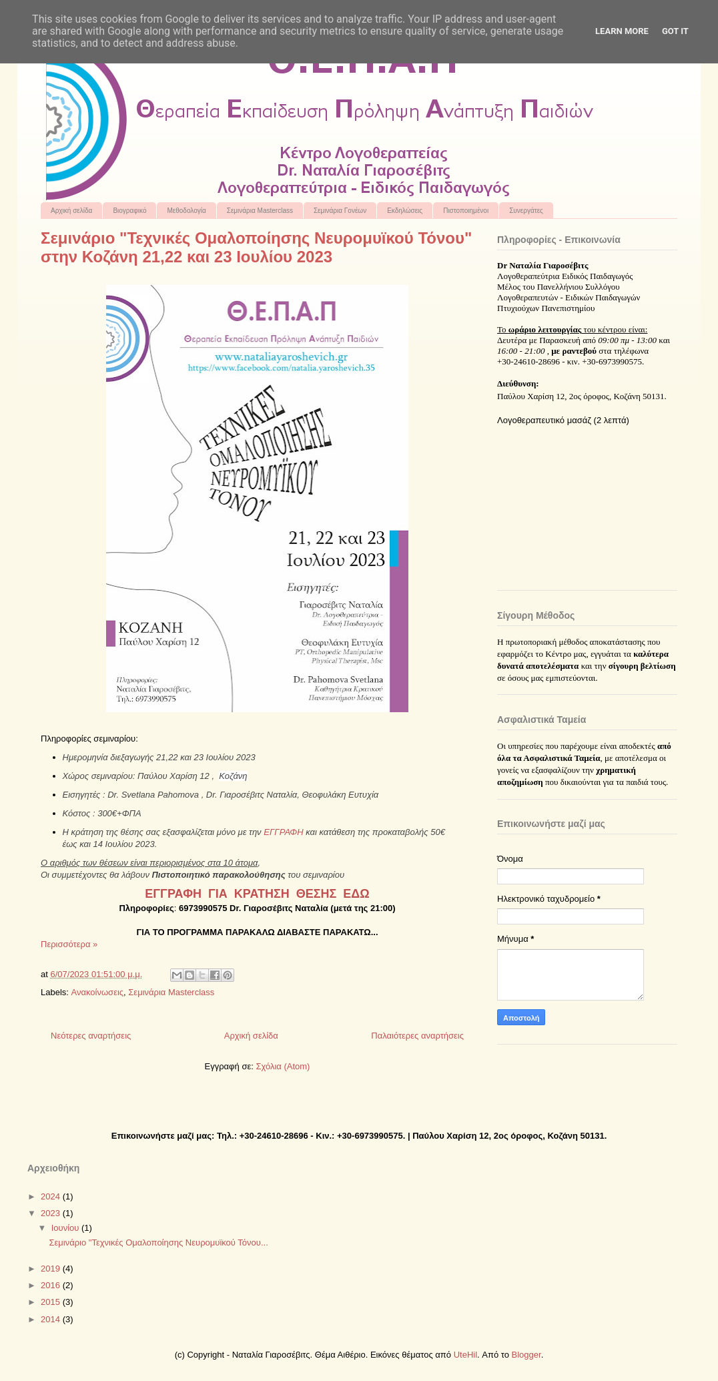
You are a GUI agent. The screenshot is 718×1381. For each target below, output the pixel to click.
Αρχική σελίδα (71, 210)
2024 (52, 1196)
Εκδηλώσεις (404, 210)
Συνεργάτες (526, 210)
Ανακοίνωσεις (97, 992)
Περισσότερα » (69, 944)
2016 (52, 1285)
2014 (52, 1319)
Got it (675, 31)
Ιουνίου (66, 1228)
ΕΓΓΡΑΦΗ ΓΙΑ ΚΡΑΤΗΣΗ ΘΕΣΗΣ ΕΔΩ (257, 893)
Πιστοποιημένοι (465, 210)
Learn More (622, 31)
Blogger (526, 1355)
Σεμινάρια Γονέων (340, 210)
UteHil (465, 1355)
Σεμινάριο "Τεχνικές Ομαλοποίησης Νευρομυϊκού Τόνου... (158, 1242)
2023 (52, 1213)
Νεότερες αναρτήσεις (91, 1036)
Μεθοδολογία (186, 210)
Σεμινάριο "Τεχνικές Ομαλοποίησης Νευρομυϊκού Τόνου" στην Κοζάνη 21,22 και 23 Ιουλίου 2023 (256, 247)
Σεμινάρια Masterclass (260, 210)
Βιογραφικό (129, 210)
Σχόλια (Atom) (283, 1066)
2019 (52, 1269)
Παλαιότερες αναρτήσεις (417, 1036)
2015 (52, 1302)
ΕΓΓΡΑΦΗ (283, 832)
